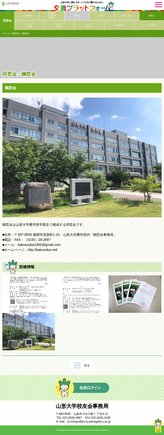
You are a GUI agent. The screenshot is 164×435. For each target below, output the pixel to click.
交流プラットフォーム (82, 8)
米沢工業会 (126, 16)
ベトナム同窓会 (89, 25)
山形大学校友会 (10, 3)
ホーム (6, 33)
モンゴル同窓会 (149, 25)
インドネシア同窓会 (59, 25)
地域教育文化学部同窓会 (52, 15)
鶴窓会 (151, 16)
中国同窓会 (119, 25)
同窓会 (7, 20)
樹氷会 (102, 16)
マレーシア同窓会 (29, 25)
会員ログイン (82, 387)
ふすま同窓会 (27, 16)
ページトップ (158, 425)
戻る (87, 365)
